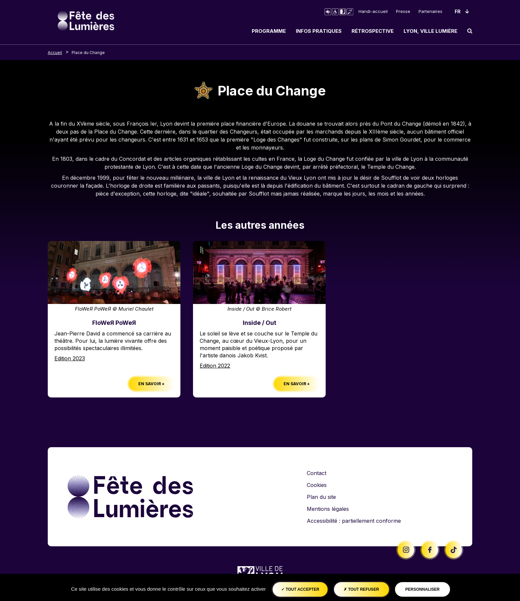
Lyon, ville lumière (430, 31)
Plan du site (321, 497)
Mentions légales (328, 509)
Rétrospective (373, 31)
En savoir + (151, 383)
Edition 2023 (69, 358)
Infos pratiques (319, 31)
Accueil (55, 52)
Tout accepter (300, 589)
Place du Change (88, 52)
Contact (316, 473)
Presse (403, 11)
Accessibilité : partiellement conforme (354, 520)
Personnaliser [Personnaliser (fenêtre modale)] (422, 589)
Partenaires (430, 11)
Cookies (317, 485)
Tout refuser (361, 589)
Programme (269, 31)
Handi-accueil (373, 11)
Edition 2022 (215, 365)
